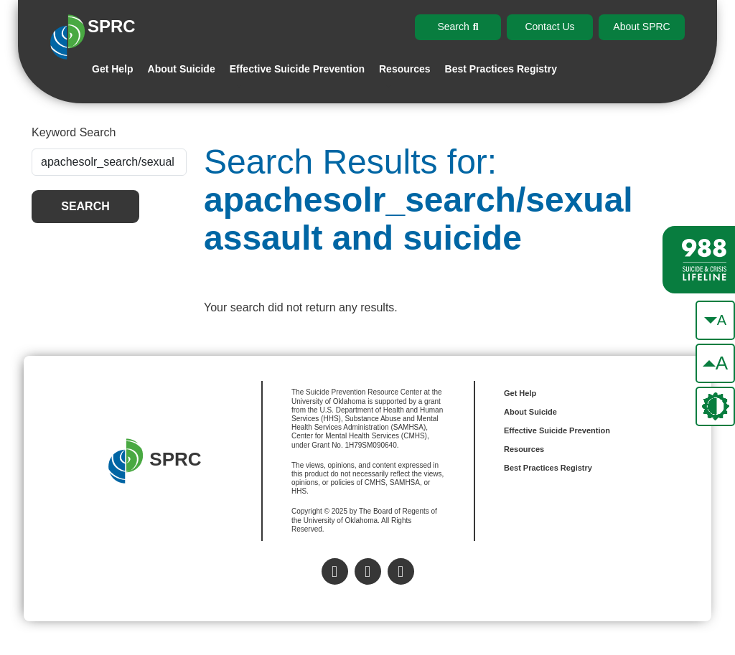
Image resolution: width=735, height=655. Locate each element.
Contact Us (549, 26)
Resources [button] (405, 69)
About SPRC (641, 26)
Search (85, 206)
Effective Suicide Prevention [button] (297, 69)
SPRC (154, 461)
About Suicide (181, 69)
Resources (524, 449)
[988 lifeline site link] (699, 259)
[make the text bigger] (715, 363)
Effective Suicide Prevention (557, 430)
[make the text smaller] (715, 320)
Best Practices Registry (501, 69)
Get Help (113, 69)
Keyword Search (74, 132)
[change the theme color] (715, 406)
